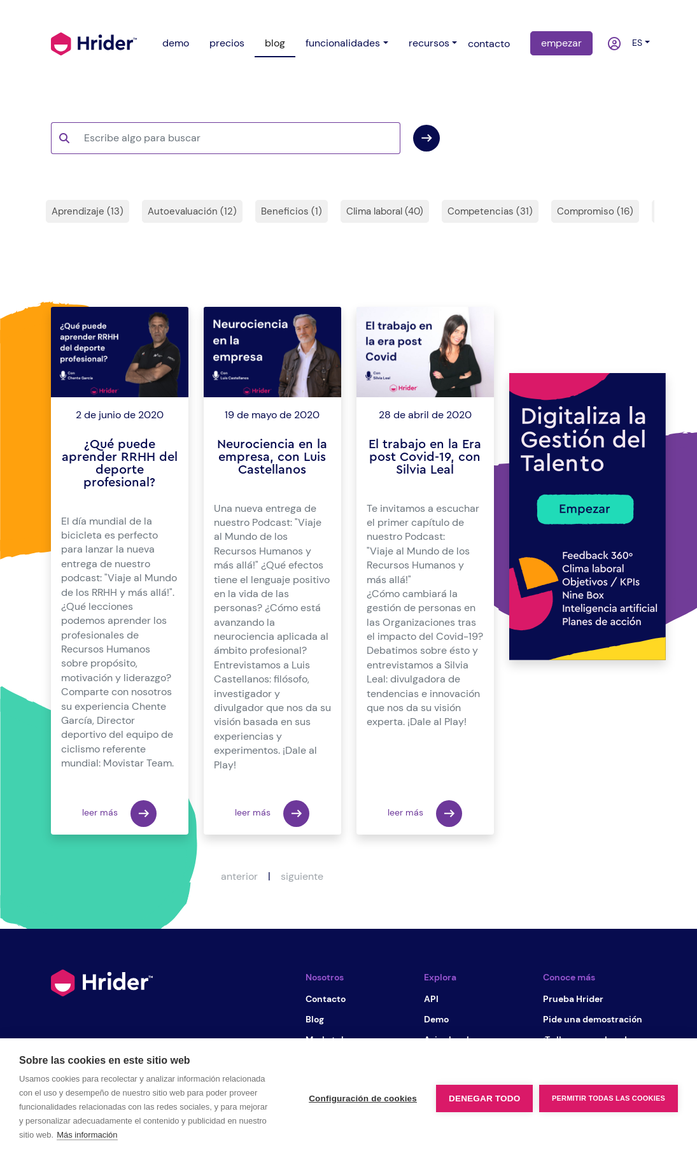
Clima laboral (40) (384, 211)
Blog (315, 1019)
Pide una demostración (592, 1019)
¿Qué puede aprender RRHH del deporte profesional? (120, 463)
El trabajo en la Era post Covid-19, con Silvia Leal (425, 457)
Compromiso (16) (595, 211)
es (634, 42)
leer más (119, 813)
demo (175, 43)
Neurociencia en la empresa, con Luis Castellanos (272, 457)
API (431, 999)
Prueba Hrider (573, 999)
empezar (561, 43)
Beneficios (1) (291, 211)
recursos (429, 43)
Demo (436, 1019)
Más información (87, 1135)
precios (226, 43)
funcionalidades (343, 43)
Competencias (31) (490, 211)
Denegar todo (484, 1098)
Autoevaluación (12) (192, 211)
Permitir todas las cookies (608, 1098)
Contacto (326, 999)
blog (275, 43)
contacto (489, 43)
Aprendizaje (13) (87, 211)
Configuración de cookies (363, 1098)
